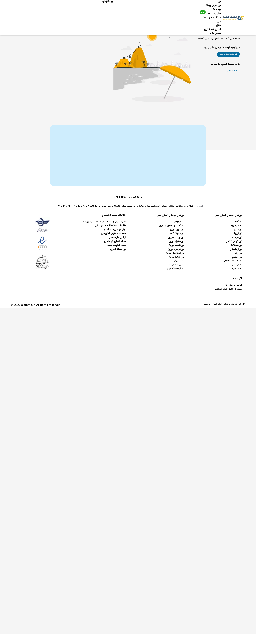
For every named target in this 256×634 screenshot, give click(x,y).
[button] (228, 54)
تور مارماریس (235, 225)
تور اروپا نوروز (177, 222)
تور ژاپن (238, 253)
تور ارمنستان (235, 249)
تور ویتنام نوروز (176, 237)
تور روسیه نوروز (176, 265)
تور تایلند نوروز (176, 245)
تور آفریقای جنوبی (232, 261)
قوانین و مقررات (233, 285)
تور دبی (238, 229)
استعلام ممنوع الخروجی (113, 233)
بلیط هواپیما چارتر (116, 245)
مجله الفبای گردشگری (114, 241)
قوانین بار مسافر (117, 237)
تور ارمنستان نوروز (175, 269)
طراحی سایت (238, 304)
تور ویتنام (237, 257)
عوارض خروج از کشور (115, 229)
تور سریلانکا (236, 245)
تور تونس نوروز (176, 249)
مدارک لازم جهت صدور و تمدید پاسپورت (104, 222)
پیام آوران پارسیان (212, 304)
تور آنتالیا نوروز (176, 257)
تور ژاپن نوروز (177, 229)
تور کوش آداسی (233, 241)
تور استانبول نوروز (175, 253)
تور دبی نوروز (177, 261)
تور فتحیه (237, 269)
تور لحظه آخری (118, 249)
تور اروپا (238, 233)
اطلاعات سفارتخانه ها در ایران (110, 225)
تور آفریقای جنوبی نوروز (171, 225)
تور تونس (237, 265)
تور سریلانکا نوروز (175, 233)
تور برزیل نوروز (176, 241)
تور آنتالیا (237, 222)
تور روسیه (237, 237)
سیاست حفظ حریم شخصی (228, 289)
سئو (226, 304)
